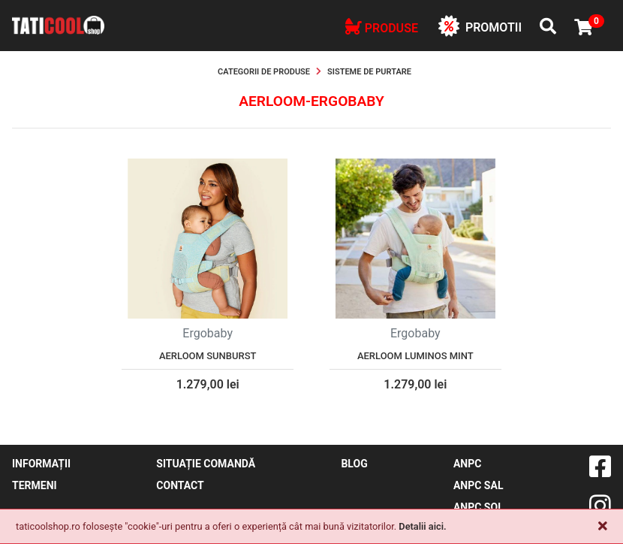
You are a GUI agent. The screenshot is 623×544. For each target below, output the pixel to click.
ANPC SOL (478, 507)
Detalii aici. (422, 526)
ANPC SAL (478, 485)
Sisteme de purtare (369, 72)
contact (179, 485)
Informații (41, 464)
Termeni (34, 485)
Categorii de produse (264, 72)
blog (354, 464)
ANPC (467, 464)
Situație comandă (205, 464)
